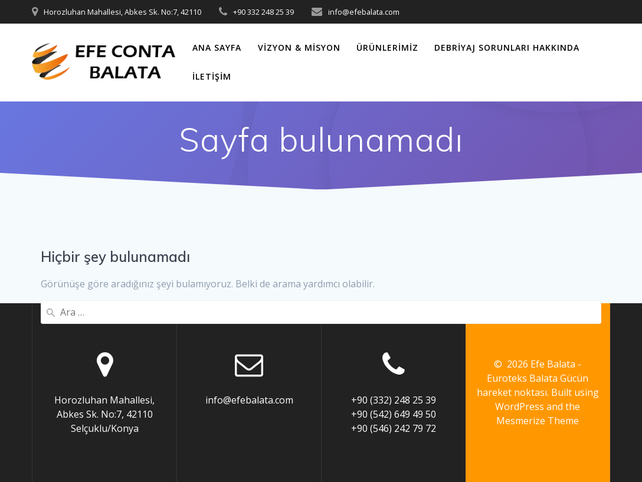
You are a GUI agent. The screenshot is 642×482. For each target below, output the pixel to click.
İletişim (211, 76)
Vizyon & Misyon (299, 47)
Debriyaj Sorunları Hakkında (506, 47)
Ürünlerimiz (387, 47)
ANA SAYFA (216, 47)
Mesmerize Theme (537, 420)
